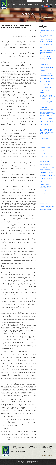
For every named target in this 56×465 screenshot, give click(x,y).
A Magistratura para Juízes (46, 150)
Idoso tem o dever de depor (46, 178)
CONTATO (50, 4)
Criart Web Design (30, 462)
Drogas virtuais (43, 181)
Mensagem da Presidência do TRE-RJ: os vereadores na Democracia (46, 69)
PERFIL (9, 4)
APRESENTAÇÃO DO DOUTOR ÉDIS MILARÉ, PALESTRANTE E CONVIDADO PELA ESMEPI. (47, 80)
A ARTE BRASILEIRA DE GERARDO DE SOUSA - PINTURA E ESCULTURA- (46, 86)
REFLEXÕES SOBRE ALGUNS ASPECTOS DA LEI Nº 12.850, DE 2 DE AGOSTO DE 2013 (47, 97)
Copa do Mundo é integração (46, 200)
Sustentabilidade (43, 203)
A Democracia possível (45, 147)
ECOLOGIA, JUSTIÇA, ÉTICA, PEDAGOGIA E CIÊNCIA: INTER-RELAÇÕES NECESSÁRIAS (47, 114)
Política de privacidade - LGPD (48, 452)
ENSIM (14, 4)
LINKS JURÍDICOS (42, 4)
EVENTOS (23, 4)
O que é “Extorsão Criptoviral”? (47, 197)
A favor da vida (43, 190)
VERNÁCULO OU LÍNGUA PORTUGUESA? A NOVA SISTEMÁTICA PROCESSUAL (46, 120)
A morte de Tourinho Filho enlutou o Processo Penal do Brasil (46, 46)
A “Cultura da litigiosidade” (46, 157)
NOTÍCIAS (19, 4)
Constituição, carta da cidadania (47, 175)
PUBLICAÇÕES (30, 4)
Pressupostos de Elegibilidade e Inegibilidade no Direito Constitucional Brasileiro (47, 207)
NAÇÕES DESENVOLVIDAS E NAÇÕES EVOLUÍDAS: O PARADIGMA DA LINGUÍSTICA (47, 138)
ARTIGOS (46, 4)
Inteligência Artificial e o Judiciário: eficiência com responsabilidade (45, 58)
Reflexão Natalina (44, 194)
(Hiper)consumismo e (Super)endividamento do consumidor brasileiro (45, 186)
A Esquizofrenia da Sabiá (45, 153)
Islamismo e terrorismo (45, 164)
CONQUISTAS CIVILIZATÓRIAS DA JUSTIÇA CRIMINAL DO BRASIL (47, 52)
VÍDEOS (36, 4)
